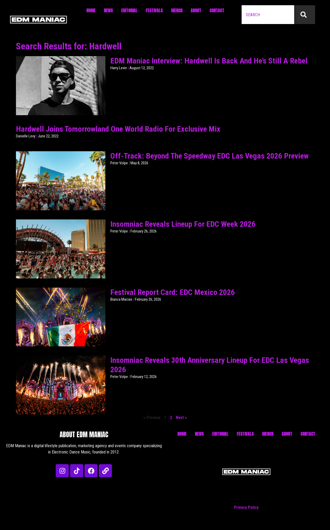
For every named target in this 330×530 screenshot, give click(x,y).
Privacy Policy (246, 507)
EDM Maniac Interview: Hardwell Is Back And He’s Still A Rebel (209, 60)
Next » (181, 417)
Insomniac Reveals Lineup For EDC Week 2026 (182, 224)
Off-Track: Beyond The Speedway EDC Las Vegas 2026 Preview (209, 155)
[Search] (304, 14)
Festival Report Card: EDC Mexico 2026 (172, 292)
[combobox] (268, 14)
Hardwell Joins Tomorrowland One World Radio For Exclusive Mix (118, 128)
